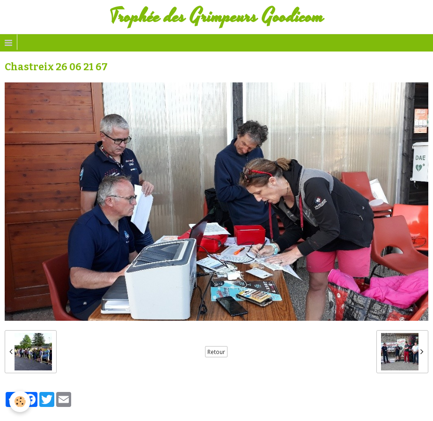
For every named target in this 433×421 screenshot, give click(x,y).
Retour (216, 351)
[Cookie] (19, 401)
